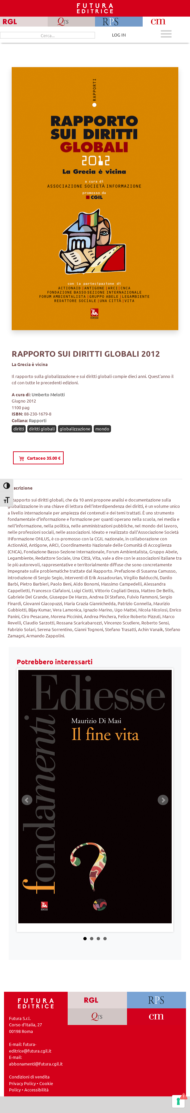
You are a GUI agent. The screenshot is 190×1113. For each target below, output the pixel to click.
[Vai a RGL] (97, 1000)
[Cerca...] (47, 35)
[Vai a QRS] (97, 1017)
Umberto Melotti (48, 394)
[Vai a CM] (156, 1017)
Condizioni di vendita (29, 1076)
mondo (102, 428)
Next (163, 800)
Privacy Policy (22, 1083)
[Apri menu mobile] (166, 34)
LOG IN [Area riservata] (119, 35)
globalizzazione (75, 428)
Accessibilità (36, 1089)
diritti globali (42, 428)
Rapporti (37, 420)
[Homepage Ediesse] (36, 1002)
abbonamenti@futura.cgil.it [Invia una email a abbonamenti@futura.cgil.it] (36, 1064)
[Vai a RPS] (156, 1000)
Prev (27, 800)
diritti (18, 428)
